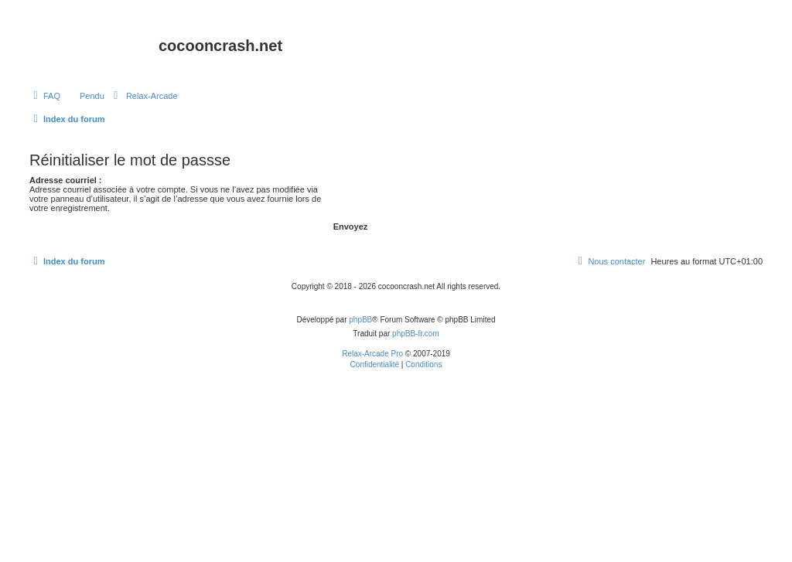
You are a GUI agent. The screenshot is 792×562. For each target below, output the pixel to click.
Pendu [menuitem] (92, 95)
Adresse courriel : (65, 180)
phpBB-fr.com (415, 333)
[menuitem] (44, 96)
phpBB (360, 319)
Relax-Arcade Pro (372, 353)
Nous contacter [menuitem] (609, 261)
